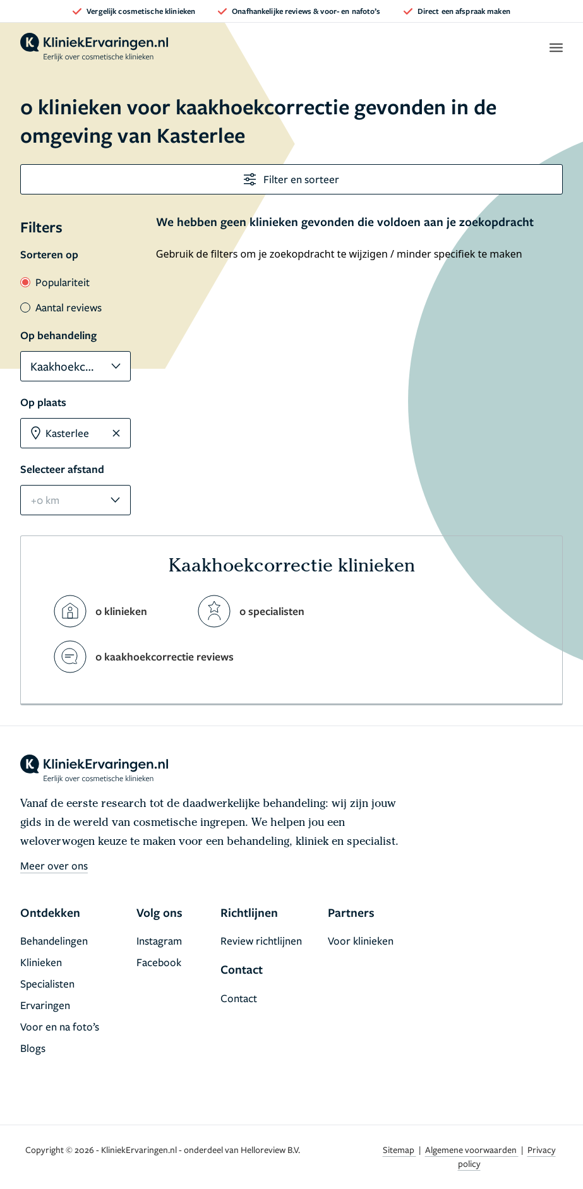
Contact (238, 998)
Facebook (158, 962)
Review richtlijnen (261, 940)
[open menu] (555, 47)
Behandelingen (54, 940)
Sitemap (399, 1150)
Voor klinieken (361, 940)
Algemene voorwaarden (472, 1150)
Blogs (32, 1048)
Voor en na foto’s (59, 1026)
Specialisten (47, 983)
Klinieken (41, 962)
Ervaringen (45, 1005)
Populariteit (55, 282)
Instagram (159, 940)
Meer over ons (54, 865)
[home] (94, 47)
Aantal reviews (61, 307)
